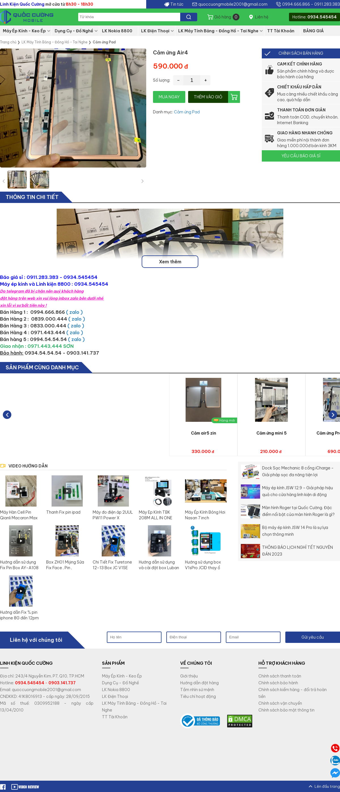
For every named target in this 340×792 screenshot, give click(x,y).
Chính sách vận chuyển (280, 703)
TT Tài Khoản (280, 30)
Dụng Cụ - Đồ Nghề (74, 30)
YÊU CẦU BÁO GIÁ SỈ (301, 155)
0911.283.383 (327, 4)
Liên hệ (261, 17)
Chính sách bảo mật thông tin (286, 710)
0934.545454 (322, 17)
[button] (142, 181)
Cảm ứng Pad (187, 112)
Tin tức (177, 4)
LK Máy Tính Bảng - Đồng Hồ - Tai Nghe (218, 30)
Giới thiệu (189, 676)
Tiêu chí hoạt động (198, 696)
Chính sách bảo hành (278, 682)
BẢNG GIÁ (313, 30)
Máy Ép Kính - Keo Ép (24, 30)
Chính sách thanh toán (279, 676)
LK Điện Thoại (155, 30)
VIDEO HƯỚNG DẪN (28, 466)
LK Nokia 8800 (117, 30)
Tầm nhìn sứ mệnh (197, 689)
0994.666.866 (296, 4)
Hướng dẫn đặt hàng (199, 682)
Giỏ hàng (226, 17)
